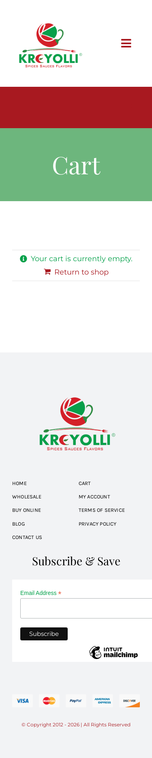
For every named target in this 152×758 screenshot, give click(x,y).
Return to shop (81, 272)
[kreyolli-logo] (49, 9)
